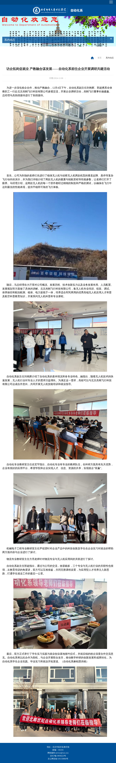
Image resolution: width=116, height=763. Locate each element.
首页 (100, 58)
